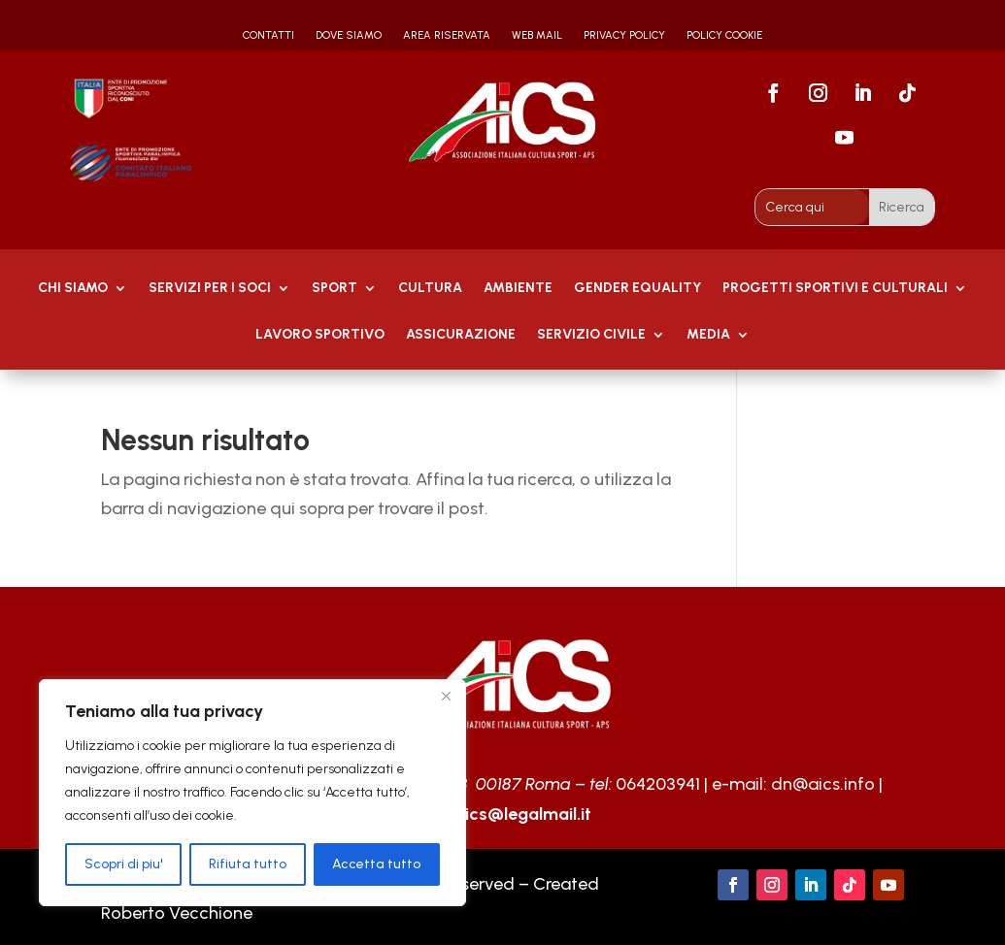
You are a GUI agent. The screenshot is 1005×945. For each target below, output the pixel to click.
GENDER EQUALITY (637, 288)
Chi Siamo (73, 288)
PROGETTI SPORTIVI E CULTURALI (835, 288)
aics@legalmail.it (522, 814)
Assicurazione (461, 335)
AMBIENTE (518, 288)
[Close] (445, 695)
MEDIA (708, 335)
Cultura (430, 288)
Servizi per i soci (210, 288)
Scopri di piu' (123, 864)
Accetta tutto (376, 864)
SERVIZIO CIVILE (591, 335)
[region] (252, 792)
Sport (334, 288)
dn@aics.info (823, 784)
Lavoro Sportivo (320, 335)
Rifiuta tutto (247, 864)
